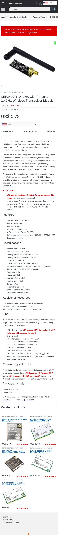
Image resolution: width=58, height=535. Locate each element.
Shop (17, 530)
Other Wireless (6, 99)
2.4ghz (24, 407)
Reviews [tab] (51, 138)
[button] (55, 42)
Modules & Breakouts (18, 17)
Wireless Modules (40, 17)
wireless (30, 407)
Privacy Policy (7, 527)
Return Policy (7, 524)
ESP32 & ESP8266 (8, 423)
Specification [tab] (30, 138)
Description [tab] (7, 138)
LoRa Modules (35, 423)
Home (2, 17)
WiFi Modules (19, 423)
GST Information (8, 530)
